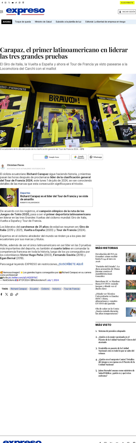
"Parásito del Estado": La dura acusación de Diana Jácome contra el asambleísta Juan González (107, 271)
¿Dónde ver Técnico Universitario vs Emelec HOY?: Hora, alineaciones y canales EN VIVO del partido (107, 298)
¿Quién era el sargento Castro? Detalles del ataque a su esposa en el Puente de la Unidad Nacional (116, 362)
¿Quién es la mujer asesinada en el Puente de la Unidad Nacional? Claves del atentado (117, 339)
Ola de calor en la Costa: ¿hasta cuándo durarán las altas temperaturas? (107, 311)
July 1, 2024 (53, 280)
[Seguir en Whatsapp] (95, 157)
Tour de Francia (71, 288)
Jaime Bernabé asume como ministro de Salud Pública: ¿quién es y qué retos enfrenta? (116, 373)
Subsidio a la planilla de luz (68, 21)
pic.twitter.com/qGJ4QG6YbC (23, 277)
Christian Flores (15, 165)
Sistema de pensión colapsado (111, 330)
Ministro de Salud (43, 21)
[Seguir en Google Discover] (79, 157)
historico (57, 288)
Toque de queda (23, 21)
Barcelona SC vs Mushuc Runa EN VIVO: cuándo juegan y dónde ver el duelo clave (107, 285)
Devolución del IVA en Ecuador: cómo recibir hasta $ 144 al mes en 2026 (106, 257)
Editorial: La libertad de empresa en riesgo (105, 21)
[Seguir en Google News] (51, 157)
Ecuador (34, 288)
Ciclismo (45, 288)
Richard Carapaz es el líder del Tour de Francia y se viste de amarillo (54, 198)
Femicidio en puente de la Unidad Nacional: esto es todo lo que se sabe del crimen (116, 351)
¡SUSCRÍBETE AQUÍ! (70, 264)
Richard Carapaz (19, 288)
